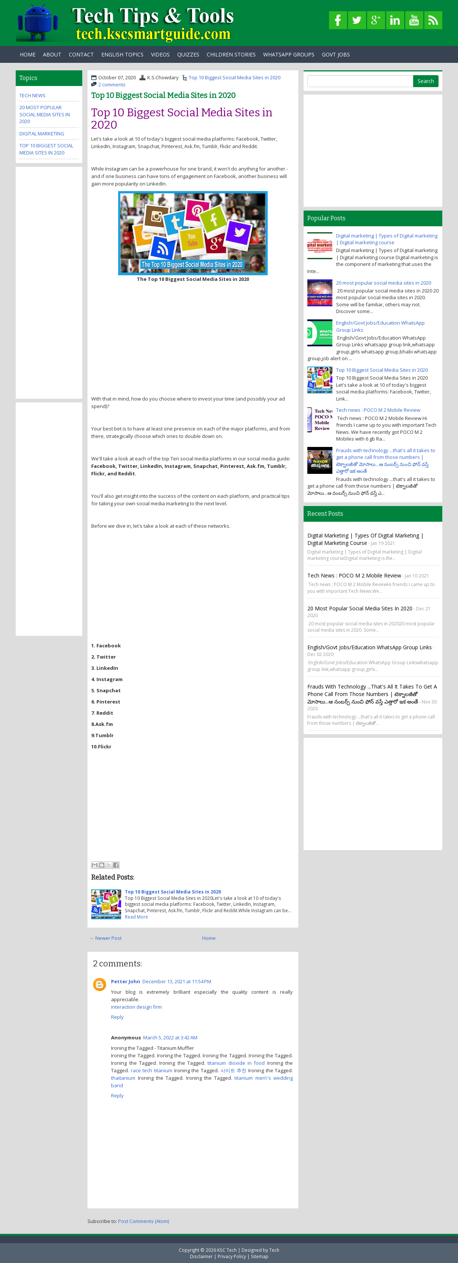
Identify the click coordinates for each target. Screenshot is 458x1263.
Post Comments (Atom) (143, 1221)
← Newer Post (105, 938)
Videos (160, 54)
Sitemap (259, 1256)
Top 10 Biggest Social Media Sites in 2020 (234, 77)
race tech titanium (151, 1070)
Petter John (125, 981)
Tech (274, 1250)
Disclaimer (201, 1256)
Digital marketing (41, 133)
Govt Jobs (336, 54)
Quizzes (188, 54)
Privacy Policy (232, 1256)
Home (28, 54)
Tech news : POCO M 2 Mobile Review (378, 410)
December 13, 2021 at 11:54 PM (176, 981)
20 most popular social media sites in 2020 (44, 114)
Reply (117, 1017)
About (52, 54)
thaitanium (123, 1078)
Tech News (32, 95)
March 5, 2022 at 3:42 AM (170, 1037)
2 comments (112, 84)
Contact (81, 54)
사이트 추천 (234, 1070)
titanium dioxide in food (236, 1063)
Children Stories (231, 54)
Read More (136, 917)
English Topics (122, 54)
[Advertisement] (193, 338)
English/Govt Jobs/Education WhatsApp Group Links (369, 647)
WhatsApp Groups (288, 54)
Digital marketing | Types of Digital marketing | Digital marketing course (386, 239)
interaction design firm (136, 1006)
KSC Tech (227, 1250)
